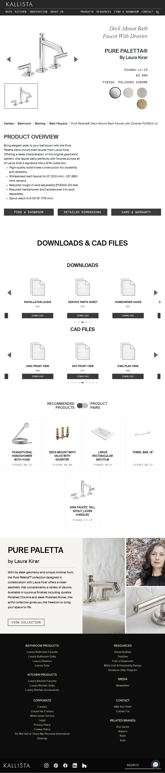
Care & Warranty (136, 212)
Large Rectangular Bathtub (102, 456)
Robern (122, 731)
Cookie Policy (42, 729)
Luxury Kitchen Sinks (42, 686)
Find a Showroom (126, 11)
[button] (155, 764)
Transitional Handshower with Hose (22, 456)
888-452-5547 (123, 707)
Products (86, 11)
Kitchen (20, 11)
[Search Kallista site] (158, 12)
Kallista (9, 123)
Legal (42, 720)
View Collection (26, 622)
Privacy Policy (42, 725)
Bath (8, 11)
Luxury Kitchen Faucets (42, 681)
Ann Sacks (122, 727)
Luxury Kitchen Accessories (42, 690)
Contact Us (123, 711)
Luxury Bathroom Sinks (42, 656)
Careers (42, 707)
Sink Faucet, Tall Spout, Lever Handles (82, 511)
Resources (103, 11)
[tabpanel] (82, 471)
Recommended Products (61, 405)
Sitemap (42, 738)
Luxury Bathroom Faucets (42, 652)
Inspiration (38, 11)
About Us (56, 11)
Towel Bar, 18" (142, 452)
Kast (123, 740)
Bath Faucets (58, 123)
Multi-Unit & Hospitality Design (122, 665)
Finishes (123, 656)
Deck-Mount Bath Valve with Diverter (62, 456)
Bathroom (24, 123)
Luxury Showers (42, 661)
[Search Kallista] (138, 765)
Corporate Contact (42, 711)
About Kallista (122, 652)
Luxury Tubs (42, 665)
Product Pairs (98, 405)
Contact (147, 11)
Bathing (40, 123)
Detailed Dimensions (82, 212)
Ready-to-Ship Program (122, 670)
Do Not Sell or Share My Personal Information (42, 734)
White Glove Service (42, 716)
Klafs (123, 736)
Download (37, 315)
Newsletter (122, 686)
